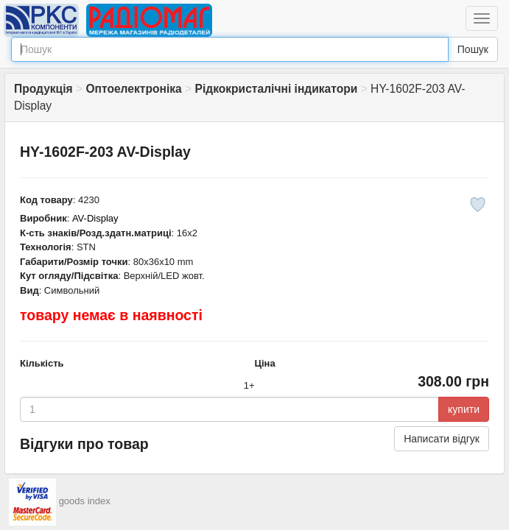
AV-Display (95, 218)
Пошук (472, 49)
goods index (84, 500)
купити (464, 409)
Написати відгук (442, 439)
